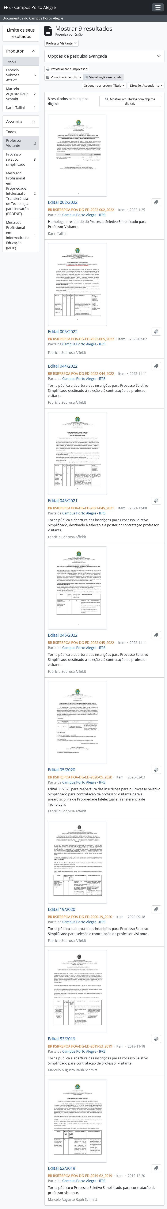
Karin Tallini (21, 108)
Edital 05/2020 (61, 769)
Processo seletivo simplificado (21, 159)
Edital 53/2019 (61, 1038)
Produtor (15, 51)
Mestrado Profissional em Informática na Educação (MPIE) (21, 235)
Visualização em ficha (63, 77)
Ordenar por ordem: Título (103, 85)
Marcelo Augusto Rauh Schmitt (21, 93)
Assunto (14, 121)
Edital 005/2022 (62, 331)
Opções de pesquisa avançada (77, 56)
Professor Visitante (21, 143)
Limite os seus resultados (21, 33)
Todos (11, 61)
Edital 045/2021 (62, 500)
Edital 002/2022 (62, 202)
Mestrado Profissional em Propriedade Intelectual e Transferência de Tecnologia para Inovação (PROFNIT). (21, 193)
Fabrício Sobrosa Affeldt (21, 75)
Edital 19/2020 (61, 909)
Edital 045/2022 (62, 635)
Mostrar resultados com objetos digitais (130, 101)
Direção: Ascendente (145, 85)
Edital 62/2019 (61, 1168)
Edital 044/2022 (62, 366)
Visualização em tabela (103, 77)
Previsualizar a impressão (66, 69)
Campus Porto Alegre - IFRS (84, 215)
